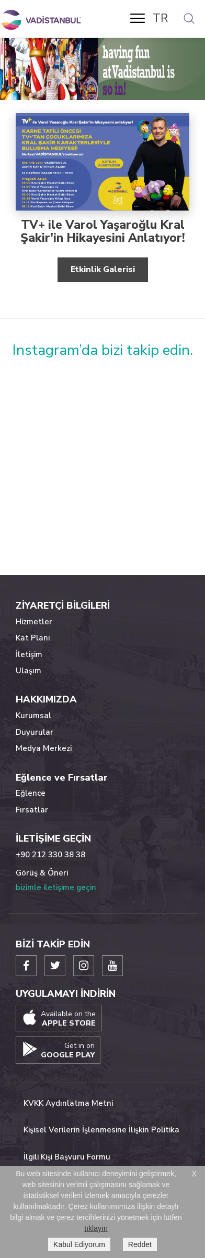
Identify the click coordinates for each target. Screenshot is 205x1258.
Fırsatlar (32, 810)
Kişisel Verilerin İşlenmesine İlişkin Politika (101, 1130)
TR (160, 18)
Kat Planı (33, 638)
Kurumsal (33, 715)
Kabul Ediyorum (79, 1244)
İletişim (29, 654)
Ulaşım (28, 670)
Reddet (140, 1244)
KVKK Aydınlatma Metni (68, 1103)
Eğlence (30, 793)
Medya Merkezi (44, 748)
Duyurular (34, 732)
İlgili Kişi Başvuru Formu (67, 1157)
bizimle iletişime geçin (56, 887)
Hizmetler (34, 621)
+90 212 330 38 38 (50, 854)
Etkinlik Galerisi (103, 269)
